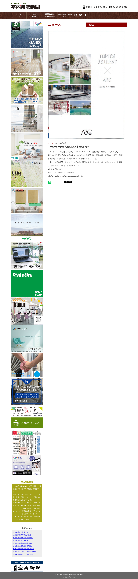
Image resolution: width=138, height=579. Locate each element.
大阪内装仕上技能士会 (20, 532)
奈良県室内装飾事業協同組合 (23, 546)
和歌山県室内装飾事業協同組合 (23, 549)
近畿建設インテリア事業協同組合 (24, 551)
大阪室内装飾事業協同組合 (22, 535)
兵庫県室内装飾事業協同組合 (23, 538)
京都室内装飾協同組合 (20, 540)
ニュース (50, 143)
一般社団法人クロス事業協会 (23, 554)
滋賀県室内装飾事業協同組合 (23, 543)
